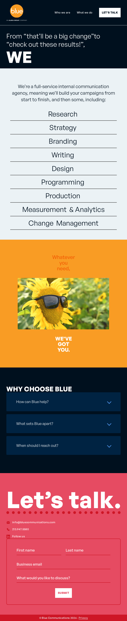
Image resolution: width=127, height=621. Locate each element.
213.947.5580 (20, 529)
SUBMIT (63, 593)
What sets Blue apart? (34, 423)
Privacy (83, 617)
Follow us (18, 536)
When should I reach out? (37, 445)
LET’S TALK (110, 12)
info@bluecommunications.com (33, 522)
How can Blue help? (32, 401)
